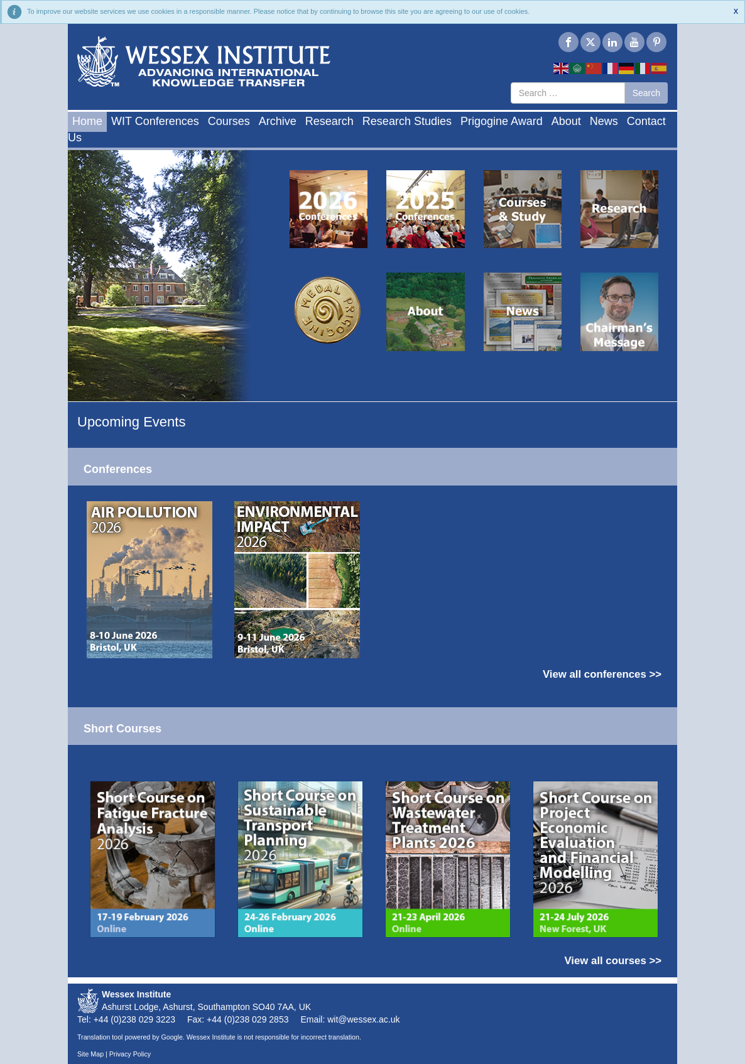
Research (329, 121)
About (566, 121)
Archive (277, 121)
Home (87, 121)
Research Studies (407, 121)
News (604, 121)
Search (646, 93)
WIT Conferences (155, 121)
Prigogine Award (501, 121)
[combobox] (568, 93)
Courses (229, 121)
